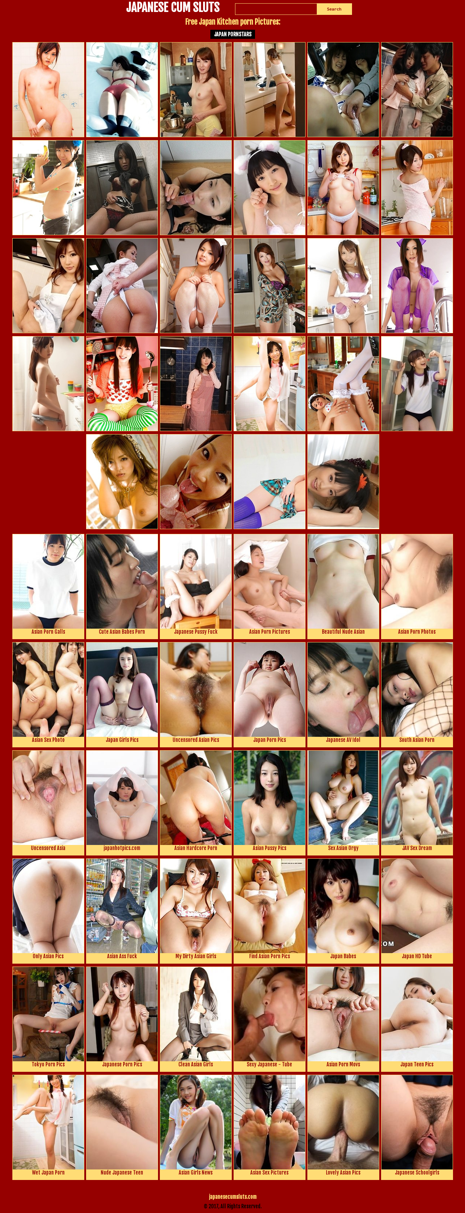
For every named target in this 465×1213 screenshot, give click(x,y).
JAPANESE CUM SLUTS (172, 8)
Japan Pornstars (232, 34)
